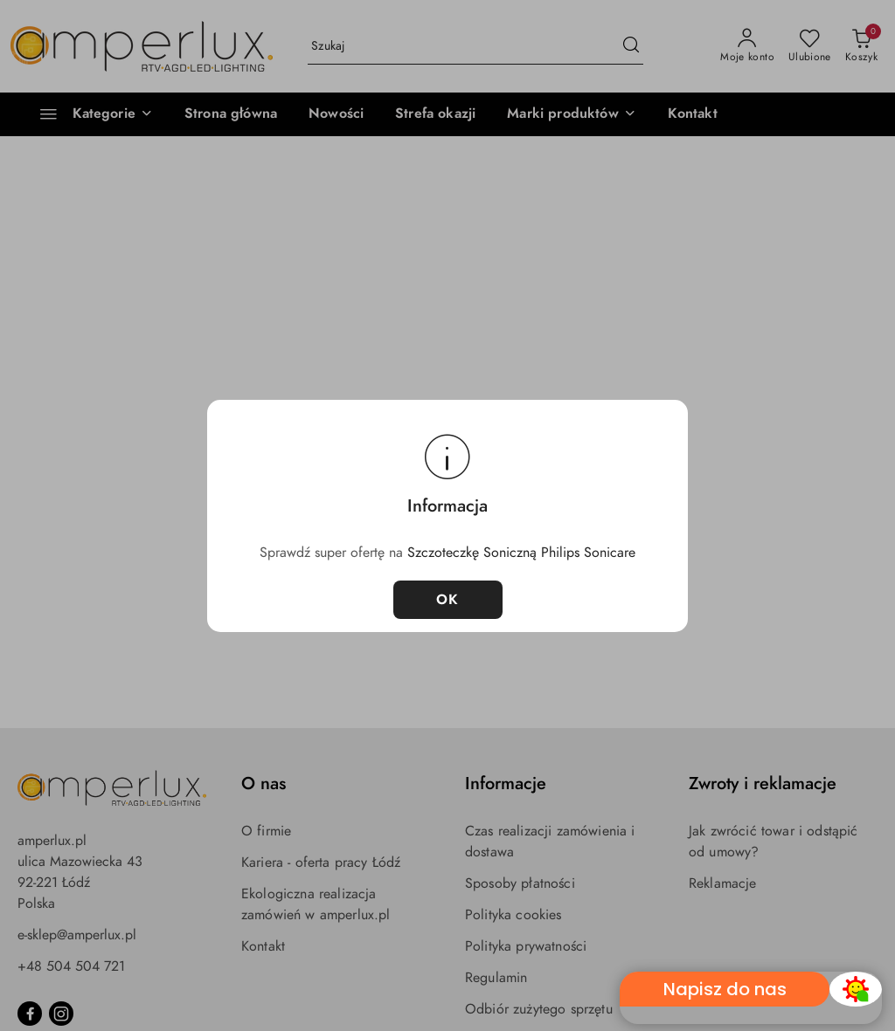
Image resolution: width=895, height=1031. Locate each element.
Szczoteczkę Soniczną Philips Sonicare (521, 552)
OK (448, 599)
